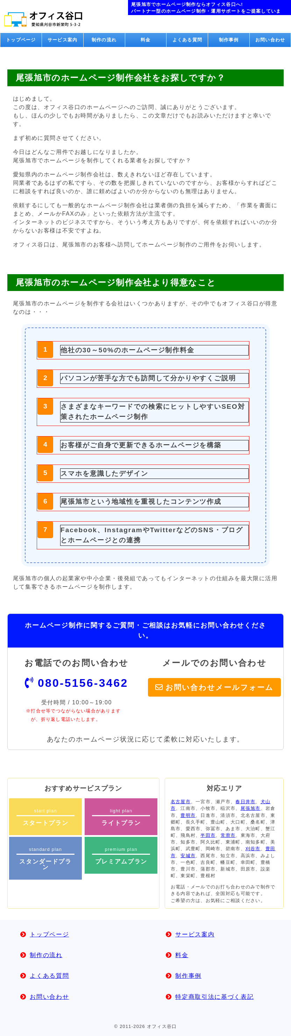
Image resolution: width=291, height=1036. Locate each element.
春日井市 (245, 801)
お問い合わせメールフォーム (219, 687)
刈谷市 (253, 848)
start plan (45, 817)
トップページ (21, 39)
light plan (121, 817)
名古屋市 (181, 801)
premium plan (121, 856)
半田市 (207, 835)
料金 (146, 39)
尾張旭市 (251, 808)
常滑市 (228, 835)
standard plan (45, 859)
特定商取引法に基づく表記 (214, 997)
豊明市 (188, 815)
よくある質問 (187, 39)
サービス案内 (63, 39)
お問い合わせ (270, 39)
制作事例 (229, 39)
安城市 (188, 855)
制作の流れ (104, 39)
